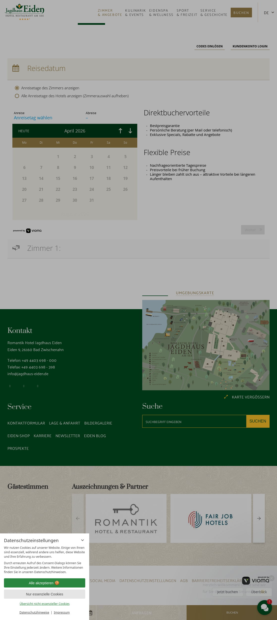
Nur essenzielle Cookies (44, 594)
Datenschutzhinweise (34, 612)
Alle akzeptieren (44, 583)
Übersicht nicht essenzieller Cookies (45, 604)
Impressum (62, 612)
